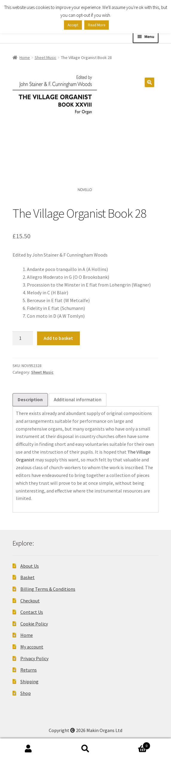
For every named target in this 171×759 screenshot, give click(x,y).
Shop (25, 693)
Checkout (30, 601)
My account (31, 647)
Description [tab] (30, 399)
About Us (29, 566)
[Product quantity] (23, 338)
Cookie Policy (34, 624)
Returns (28, 670)
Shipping (29, 681)
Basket (27, 577)
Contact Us (31, 612)
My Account (28, 749)
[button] (149, 82)
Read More (96, 25)
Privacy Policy (34, 658)
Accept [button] (73, 25)
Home (24, 57)
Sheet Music (46, 57)
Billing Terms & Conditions (47, 589)
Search (85, 749)
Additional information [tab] (77, 399)
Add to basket (58, 338)
